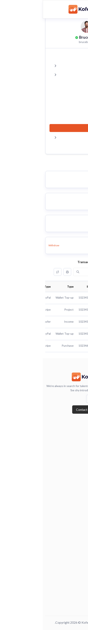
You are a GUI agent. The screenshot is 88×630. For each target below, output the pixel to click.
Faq (81, 587)
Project (78, 545)
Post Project (75, 558)
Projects (45, 65)
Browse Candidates (70, 482)
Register (78, 453)
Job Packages (74, 496)
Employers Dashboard (69, 489)
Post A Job (76, 509)
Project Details (73, 551)
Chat (72, 101)
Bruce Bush (46, 37)
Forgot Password (72, 460)
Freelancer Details (71, 538)
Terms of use (75, 607)
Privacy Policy (74, 600)
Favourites (45, 74)
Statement (67, 128)
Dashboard (67, 56)
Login (80, 447)
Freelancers (75, 531)
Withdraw (11, 245)
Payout (70, 119)
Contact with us (44, 409)
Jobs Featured (74, 502)
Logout (70, 146)
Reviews (69, 83)
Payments (68, 110)
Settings (45, 137)
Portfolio (68, 92)
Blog (80, 440)
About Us (77, 433)
